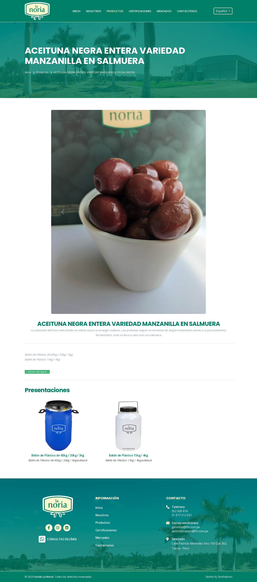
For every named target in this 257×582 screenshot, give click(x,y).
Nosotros (93, 11)
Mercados (164, 11)
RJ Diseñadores (223, 576)
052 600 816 (180, 511)
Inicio (77, 11)
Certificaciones (140, 11)
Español (222, 11)
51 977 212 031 (182, 515)
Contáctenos (187, 11)
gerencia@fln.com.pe (186, 527)
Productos (115, 11)
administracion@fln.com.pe (190, 531)
